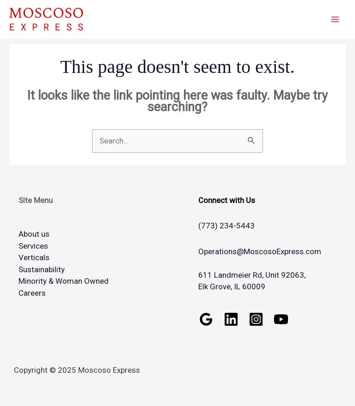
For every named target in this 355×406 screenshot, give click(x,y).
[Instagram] (256, 319)
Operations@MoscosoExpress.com (259, 251)
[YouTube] (281, 319)
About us (33, 234)
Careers (32, 293)
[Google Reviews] (206, 319)
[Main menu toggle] (335, 19)
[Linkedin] (231, 319)
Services (33, 246)
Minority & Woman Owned (63, 281)
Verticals (33, 257)
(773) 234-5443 (226, 225)
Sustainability (41, 269)
